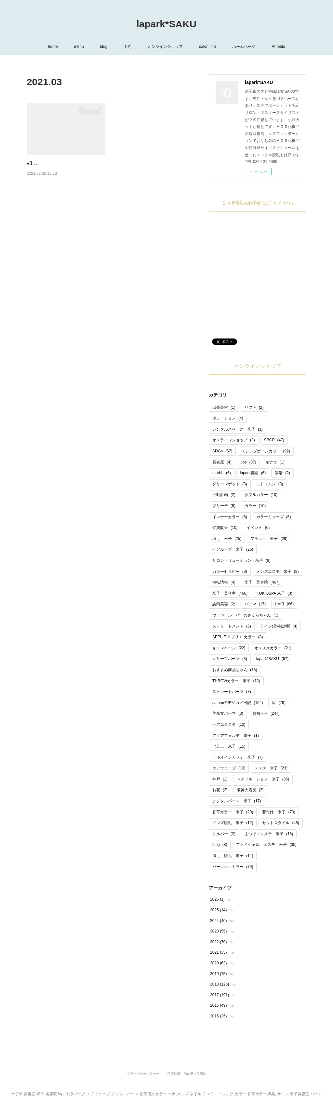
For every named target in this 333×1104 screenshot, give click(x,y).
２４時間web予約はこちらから (257, 203)
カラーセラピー (229, 571)
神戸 (220, 779)
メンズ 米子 (270, 768)
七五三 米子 (228, 746)
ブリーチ (223, 506)
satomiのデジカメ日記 (237, 702)
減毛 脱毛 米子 (232, 855)
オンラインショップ (165, 46)
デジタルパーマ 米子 (236, 801)
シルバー (223, 834)
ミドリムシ (269, 484)
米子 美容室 (229, 593)
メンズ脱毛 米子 (232, 823)
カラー (255, 506)
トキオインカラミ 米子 (237, 757)
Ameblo (278, 46)
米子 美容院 (262, 582)
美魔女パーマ (227, 713)
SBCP (274, 440)
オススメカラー (272, 648)
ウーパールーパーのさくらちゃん (245, 615)
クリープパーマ (229, 658)
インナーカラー (229, 517)
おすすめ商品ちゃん (234, 670)
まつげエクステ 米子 (269, 834)
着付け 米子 (278, 812)
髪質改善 (224, 527)
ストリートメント (231, 626)
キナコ (275, 462)
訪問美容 (223, 604)
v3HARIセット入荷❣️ (52, 163)
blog (104, 46)
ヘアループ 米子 (232, 549)
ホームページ (244, 46)
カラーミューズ (273, 517)
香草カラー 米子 (232, 812)
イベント (258, 527)
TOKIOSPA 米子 (274, 593)
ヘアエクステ (228, 724)
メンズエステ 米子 (277, 571)
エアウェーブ (228, 768)
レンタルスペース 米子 (237, 429)
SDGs (222, 451)
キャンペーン (228, 648)
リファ (254, 407)
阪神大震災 (250, 790)
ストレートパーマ (231, 691)
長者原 (222, 462)
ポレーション (227, 418)
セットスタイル (280, 823)
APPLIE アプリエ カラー (237, 637)
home (53, 46)
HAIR (284, 604)
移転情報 (223, 582)
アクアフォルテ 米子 (235, 735)
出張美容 (223, 407)
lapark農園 (253, 473)
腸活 (282, 473)
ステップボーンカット (265, 451)
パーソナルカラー (232, 866)
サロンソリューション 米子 (241, 560)
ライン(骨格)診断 (279, 626)
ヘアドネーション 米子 (263, 779)
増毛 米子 (226, 538)
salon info (207, 46)
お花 (220, 790)
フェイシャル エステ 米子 (266, 844)
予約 (127, 46)
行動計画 (223, 494)
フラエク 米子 (268, 538)
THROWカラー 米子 (236, 681)
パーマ (255, 604)
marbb (221, 473)
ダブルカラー (261, 494)
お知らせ (266, 713)
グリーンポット (229, 484)
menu (79, 46)
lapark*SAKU (166, 24)
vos (248, 462)
